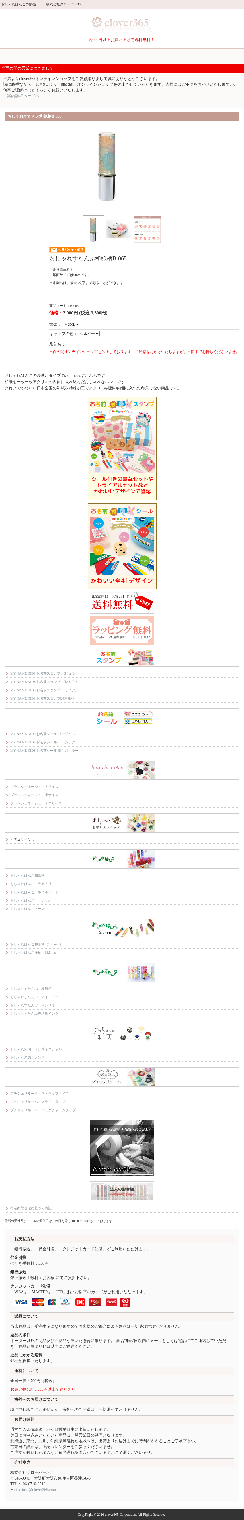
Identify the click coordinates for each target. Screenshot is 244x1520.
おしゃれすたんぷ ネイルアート (36, 997)
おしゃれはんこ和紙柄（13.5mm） (36, 944)
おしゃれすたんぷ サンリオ (32, 1005)
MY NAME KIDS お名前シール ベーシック (42, 742)
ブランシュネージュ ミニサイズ (36, 803)
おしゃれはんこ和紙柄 (27, 875)
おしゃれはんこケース (27, 909)
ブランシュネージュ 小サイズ (34, 795)
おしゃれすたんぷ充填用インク (34, 1014)
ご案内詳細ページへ (21, 96)
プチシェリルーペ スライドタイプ (37, 1102)
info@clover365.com (39, 1490)
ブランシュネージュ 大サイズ (34, 787)
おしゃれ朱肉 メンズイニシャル (36, 1049)
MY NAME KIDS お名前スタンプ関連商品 (42, 698)
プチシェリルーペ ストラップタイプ (39, 1094)
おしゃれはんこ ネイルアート (34, 892)
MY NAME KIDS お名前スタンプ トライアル (44, 690)
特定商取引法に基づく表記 (31, 1208)
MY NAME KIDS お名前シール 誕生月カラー (44, 751)
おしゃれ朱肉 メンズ (27, 1057)
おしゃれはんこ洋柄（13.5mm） (35, 953)
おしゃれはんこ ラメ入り (31, 884)
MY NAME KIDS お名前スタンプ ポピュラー (44, 673)
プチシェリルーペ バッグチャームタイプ (43, 1110)
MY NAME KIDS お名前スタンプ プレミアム (44, 682)
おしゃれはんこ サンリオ (31, 900)
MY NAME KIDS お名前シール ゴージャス (42, 734)
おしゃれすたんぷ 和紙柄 (31, 989)
